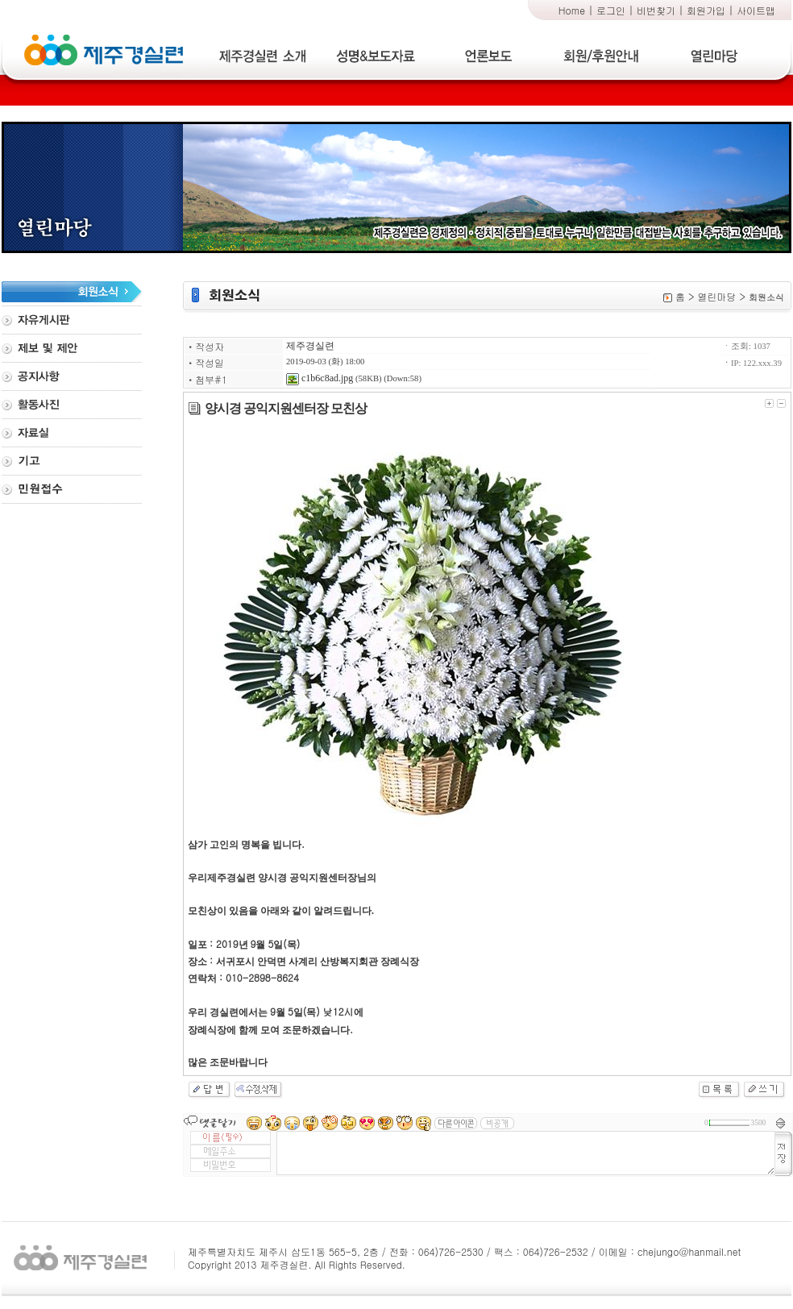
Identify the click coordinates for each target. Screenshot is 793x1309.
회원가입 (706, 10)
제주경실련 (310, 345)
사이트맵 (756, 10)
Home (571, 10)
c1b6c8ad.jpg (319, 378)
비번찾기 (656, 10)
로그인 (610, 10)
